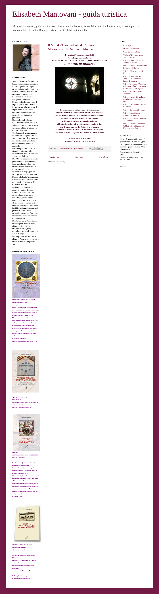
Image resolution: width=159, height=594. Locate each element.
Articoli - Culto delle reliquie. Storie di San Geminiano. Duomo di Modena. (134, 78)
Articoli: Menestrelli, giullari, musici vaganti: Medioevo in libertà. (134, 99)
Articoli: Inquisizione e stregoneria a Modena (131, 114)
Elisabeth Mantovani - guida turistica (69, 14)
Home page (79, 157)
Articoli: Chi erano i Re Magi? (134, 110)
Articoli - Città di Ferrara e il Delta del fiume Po (133, 61)
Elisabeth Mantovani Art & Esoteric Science (133, 56)
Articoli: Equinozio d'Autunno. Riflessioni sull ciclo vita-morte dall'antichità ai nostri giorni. (134, 86)
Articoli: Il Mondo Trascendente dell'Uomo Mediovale (135, 67)
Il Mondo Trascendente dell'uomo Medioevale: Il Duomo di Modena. (71, 47)
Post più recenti (54, 157)
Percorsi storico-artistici (131, 52)
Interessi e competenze (131, 49)
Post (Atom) (60, 162)
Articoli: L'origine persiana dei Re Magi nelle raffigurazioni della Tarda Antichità (134, 126)
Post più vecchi (104, 157)
